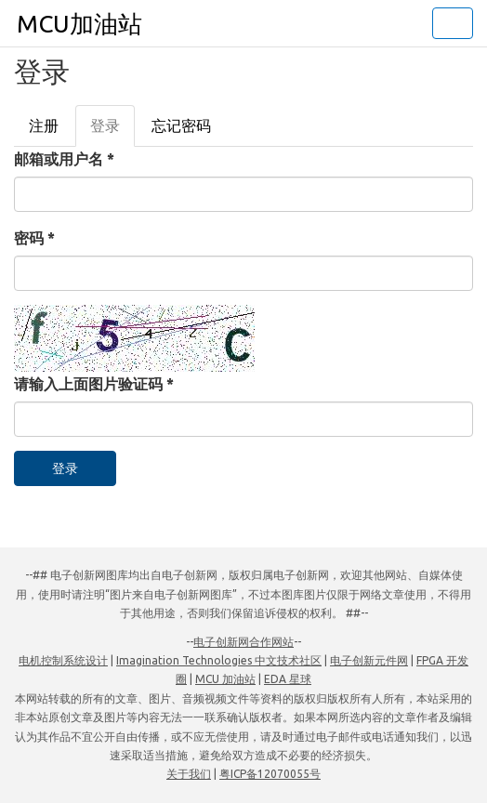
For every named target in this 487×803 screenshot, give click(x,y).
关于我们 (188, 774)
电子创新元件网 (369, 660)
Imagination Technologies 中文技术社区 (219, 660)
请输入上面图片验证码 (94, 383)
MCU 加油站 (225, 679)
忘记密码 (181, 125)
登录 (112, 131)
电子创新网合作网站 (243, 642)
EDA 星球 (287, 679)
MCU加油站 (79, 23)
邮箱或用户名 (64, 159)
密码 (34, 238)
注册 (44, 125)
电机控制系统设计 (63, 660)
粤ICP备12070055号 (270, 774)
